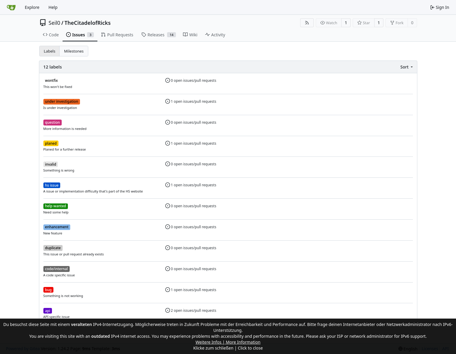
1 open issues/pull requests (190, 101)
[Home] (11, 7)
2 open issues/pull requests (190, 310)
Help (53, 7)
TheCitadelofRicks (87, 23)
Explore (32, 7)
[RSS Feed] (307, 22)
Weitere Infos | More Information (227, 342)
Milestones (74, 51)
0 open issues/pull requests (190, 80)
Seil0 (55, 23)
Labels (49, 51)
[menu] (406, 67)
